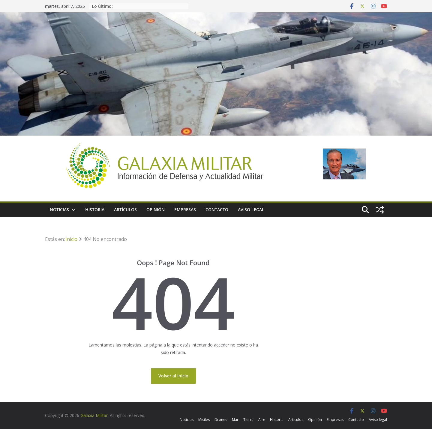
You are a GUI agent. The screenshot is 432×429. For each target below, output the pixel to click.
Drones (220, 419)
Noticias (59, 209)
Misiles (204, 419)
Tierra (248, 419)
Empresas (185, 209)
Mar (235, 419)
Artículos (125, 209)
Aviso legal (251, 209)
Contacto (217, 209)
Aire (261, 419)
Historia (94, 209)
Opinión (155, 209)
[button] (72, 210)
